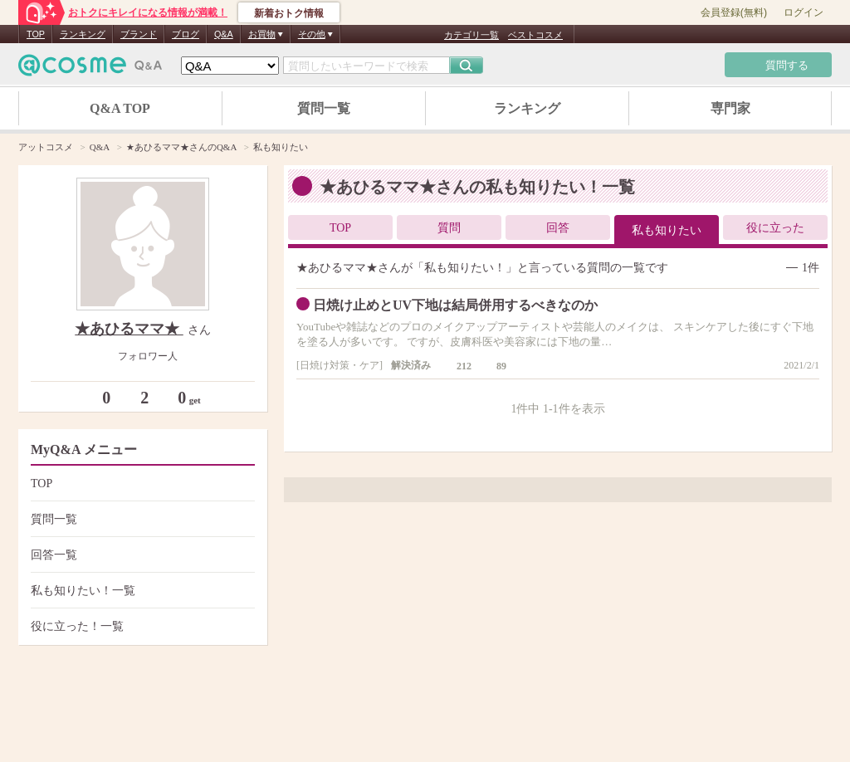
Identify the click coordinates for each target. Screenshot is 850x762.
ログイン (803, 12)
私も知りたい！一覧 (141, 590)
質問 (449, 228)
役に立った (775, 228)
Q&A (223, 34)
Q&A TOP (120, 108)
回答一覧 (141, 555)
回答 (557, 228)
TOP (36, 34)
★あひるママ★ (129, 328)
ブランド (138, 34)
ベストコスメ (535, 35)
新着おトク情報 (289, 13)
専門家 (730, 108)
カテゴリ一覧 (471, 35)
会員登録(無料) (734, 12)
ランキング (82, 34)
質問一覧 (323, 108)
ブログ (185, 34)
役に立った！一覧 (141, 626)
